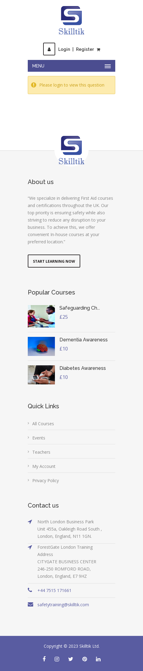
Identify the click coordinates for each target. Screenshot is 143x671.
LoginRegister (68, 49)
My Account (44, 466)
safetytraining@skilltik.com (63, 604)
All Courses (43, 423)
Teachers (41, 452)
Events (38, 438)
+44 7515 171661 (54, 590)
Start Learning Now (54, 261)
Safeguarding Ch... (79, 308)
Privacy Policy (45, 480)
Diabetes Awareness (82, 368)
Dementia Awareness (83, 340)
